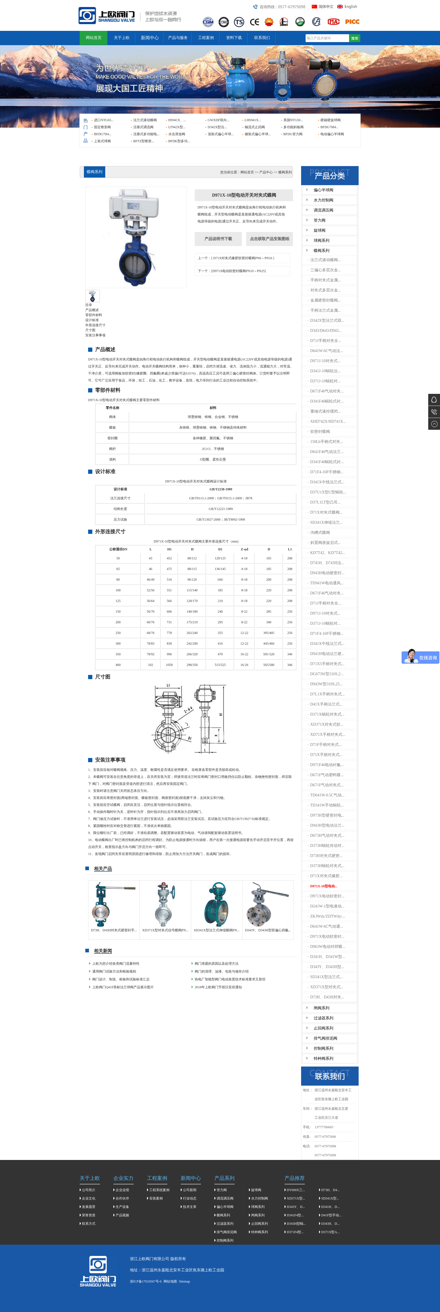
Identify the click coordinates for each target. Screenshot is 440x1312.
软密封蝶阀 (319, 431)
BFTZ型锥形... (143, 141)
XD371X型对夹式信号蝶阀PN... (165, 930)
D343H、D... (330, 1224)
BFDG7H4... (102, 134)
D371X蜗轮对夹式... (326, 714)
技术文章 (189, 1207)
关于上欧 (122, 38)
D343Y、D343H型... (326, 967)
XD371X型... (296, 1198)
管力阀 (320, 220)
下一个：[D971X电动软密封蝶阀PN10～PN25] (232, 271)
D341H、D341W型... (326, 957)
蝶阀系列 (321, 251)
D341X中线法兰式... (326, 482)
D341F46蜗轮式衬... (326, 401)
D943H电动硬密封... (326, 573)
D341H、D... (330, 1207)
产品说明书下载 (218, 239)
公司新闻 (189, 1190)
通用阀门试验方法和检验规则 (114, 971)
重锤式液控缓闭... (324, 411)
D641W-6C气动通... (325, 926)
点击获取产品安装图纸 (269, 239)
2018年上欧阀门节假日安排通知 (218, 987)
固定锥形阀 (102, 127)
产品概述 (92, 310)
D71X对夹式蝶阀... (325, 512)
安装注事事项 (95, 335)
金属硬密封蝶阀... (324, 300)
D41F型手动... (331, 1215)
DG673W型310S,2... (325, 674)
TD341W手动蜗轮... (326, 805)
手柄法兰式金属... (324, 310)
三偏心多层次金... (324, 270)
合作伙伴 (122, 1198)
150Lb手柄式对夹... (325, 442)
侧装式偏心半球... (258, 134)
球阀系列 (321, 240)
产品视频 (122, 1215)
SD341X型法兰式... (325, 977)
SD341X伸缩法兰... (325, 522)
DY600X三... (296, 1190)
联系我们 (262, 38)
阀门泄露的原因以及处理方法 (217, 964)
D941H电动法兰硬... (326, 654)
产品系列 (224, 1178)
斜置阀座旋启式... (324, 543)
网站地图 (170, 1281)
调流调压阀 (323, 210)
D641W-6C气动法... (325, 351)
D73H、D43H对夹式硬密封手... (114, 930)
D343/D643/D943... (325, 330)
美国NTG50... (293, 120)
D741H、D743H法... (326, 563)
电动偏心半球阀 (332, 134)
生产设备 (122, 1207)
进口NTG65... (104, 120)
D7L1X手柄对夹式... (326, 694)
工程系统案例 (159, 1190)
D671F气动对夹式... (326, 785)
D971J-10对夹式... (324, 361)
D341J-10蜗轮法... (324, 371)
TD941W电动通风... (326, 583)
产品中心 (266, 172)
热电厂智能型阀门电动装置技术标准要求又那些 (230, 979)
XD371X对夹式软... (325, 724)
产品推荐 (295, 1178)
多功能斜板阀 (293, 127)
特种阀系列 (323, 1058)
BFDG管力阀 (292, 134)
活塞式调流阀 (143, 127)
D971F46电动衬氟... (326, 765)
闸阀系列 (321, 1008)
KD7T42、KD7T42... (326, 553)
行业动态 (189, 1198)
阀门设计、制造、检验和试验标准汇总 (121, 979)
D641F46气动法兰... (326, 452)
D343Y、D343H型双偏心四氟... (268, 930)
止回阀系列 (323, 1028)
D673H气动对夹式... (326, 835)
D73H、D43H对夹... (326, 997)
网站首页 (94, 38)
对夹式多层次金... (324, 290)
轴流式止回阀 (255, 127)
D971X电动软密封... (326, 896)
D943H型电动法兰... (326, 825)
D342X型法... (217, 127)
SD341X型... (330, 1198)
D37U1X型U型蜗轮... (327, 492)
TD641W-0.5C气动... (326, 795)
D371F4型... (295, 1232)
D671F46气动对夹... (326, 391)
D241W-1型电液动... (326, 906)
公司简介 (88, 1190)
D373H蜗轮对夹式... (326, 866)
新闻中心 (150, 37)
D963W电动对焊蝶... (326, 947)
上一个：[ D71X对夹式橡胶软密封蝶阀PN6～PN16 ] (236, 258)
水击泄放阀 (176, 134)
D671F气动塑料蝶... (326, 775)
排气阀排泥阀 (325, 1038)
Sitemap (184, 1281)
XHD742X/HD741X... (327, 421)
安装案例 (156, 1198)
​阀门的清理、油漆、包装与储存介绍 (222, 971)
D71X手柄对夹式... (325, 755)
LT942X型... (176, 127)
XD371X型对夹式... (325, 987)
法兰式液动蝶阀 (145, 120)
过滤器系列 (323, 1018)
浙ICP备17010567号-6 (146, 1281)
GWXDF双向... (218, 120)
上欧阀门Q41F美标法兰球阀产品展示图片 (123, 987)
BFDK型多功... (179, 141)
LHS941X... (253, 120)
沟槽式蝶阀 (319, 532)
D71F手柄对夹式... (325, 745)
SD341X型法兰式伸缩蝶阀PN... (216, 930)
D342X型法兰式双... (326, 320)
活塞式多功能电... (146, 134)
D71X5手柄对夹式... (326, 664)
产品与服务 (178, 38)
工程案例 (206, 38)
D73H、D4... (330, 1190)
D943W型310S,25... (325, 684)
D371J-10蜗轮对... (324, 381)
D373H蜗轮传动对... (326, 846)
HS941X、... (177, 120)
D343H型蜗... (296, 1224)
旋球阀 (320, 230)
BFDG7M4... (329, 127)
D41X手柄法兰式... (325, 704)
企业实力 (123, 1178)
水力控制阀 (323, 200)
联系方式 (88, 1224)
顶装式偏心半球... (221, 134)
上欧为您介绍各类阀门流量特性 (115, 964)
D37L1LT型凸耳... (324, 502)
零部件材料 (93, 315)
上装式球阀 (102, 141)
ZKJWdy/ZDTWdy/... (326, 916)
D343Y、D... (296, 1207)
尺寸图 (90, 330)
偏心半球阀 (323, 190)
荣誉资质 (88, 1215)
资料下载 (234, 38)
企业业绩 (122, 1190)
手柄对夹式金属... (324, 280)
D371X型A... (330, 1232)
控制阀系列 (323, 1048)
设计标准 (92, 320)
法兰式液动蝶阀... (324, 260)
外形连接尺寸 (95, 325)
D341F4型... (295, 1215)
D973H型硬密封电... (326, 815)
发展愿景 (88, 1207)
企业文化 (88, 1198)
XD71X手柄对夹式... (326, 734)
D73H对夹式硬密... (325, 856)
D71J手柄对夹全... (324, 341)
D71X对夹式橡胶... (325, 876)
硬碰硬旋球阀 (330, 120)
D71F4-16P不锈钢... (325, 472)
